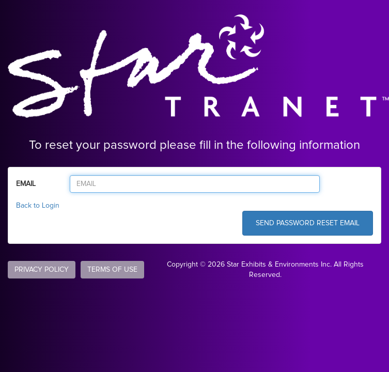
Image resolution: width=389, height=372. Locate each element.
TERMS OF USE (112, 269)
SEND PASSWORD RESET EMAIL (308, 223)
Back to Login (37, 205)
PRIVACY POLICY (41, 269)
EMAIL (26, 184)
